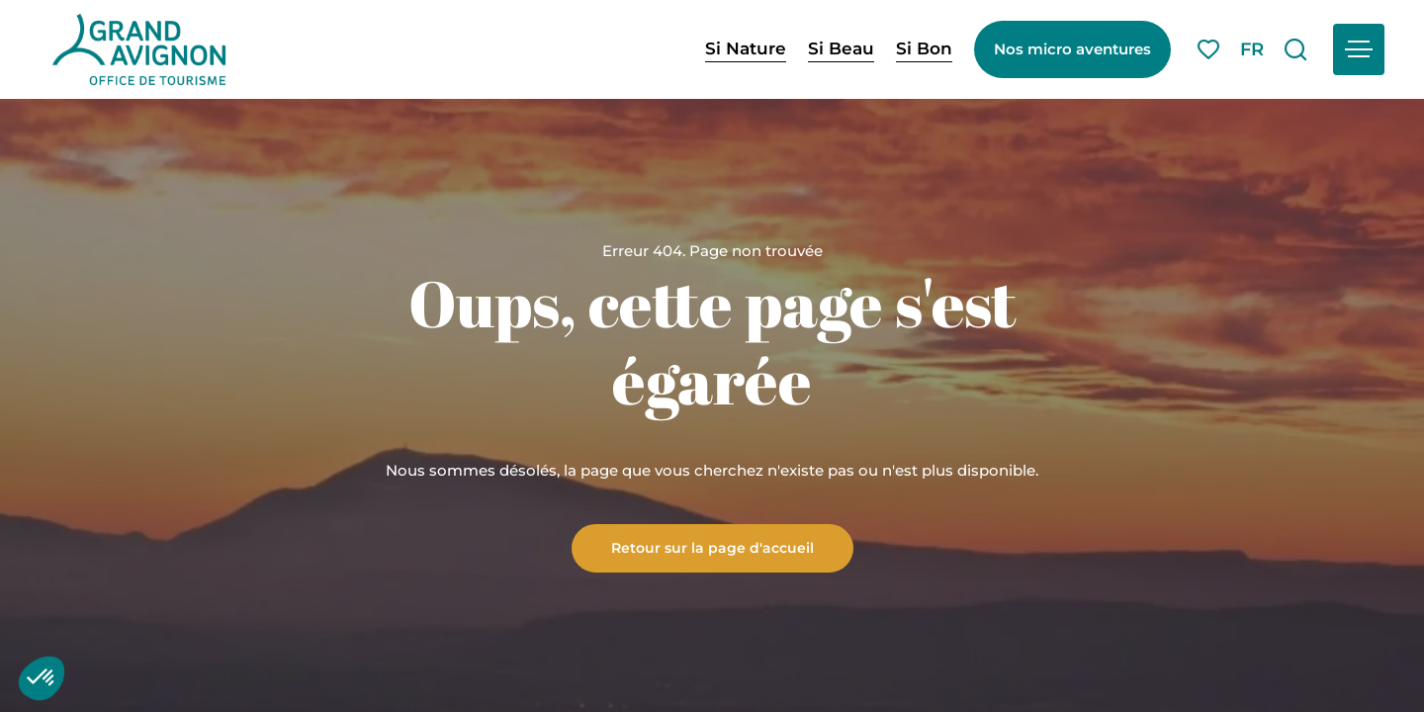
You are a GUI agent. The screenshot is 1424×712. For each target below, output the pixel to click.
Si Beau (841, 48)
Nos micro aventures (1072, 49)
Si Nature (745, 48)
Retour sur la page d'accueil (712, 547)
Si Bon (924, 48)
